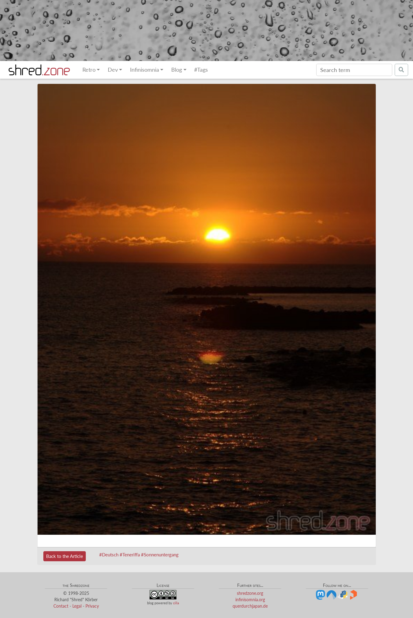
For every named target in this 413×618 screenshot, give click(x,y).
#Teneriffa (130, 554)
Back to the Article (64, 556)
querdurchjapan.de (250, 606)
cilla (176, 603)
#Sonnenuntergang (160, 554)
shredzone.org (250, 593)
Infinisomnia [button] (144, 69)
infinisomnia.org (250, 599)
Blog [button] (176, 69)
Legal (77, 606)
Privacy (92, 606)
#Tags (201, 69)
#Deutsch (108, 554)
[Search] (354, 70)
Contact (60, 606)
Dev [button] (113, 69)
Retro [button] (89, 69)
